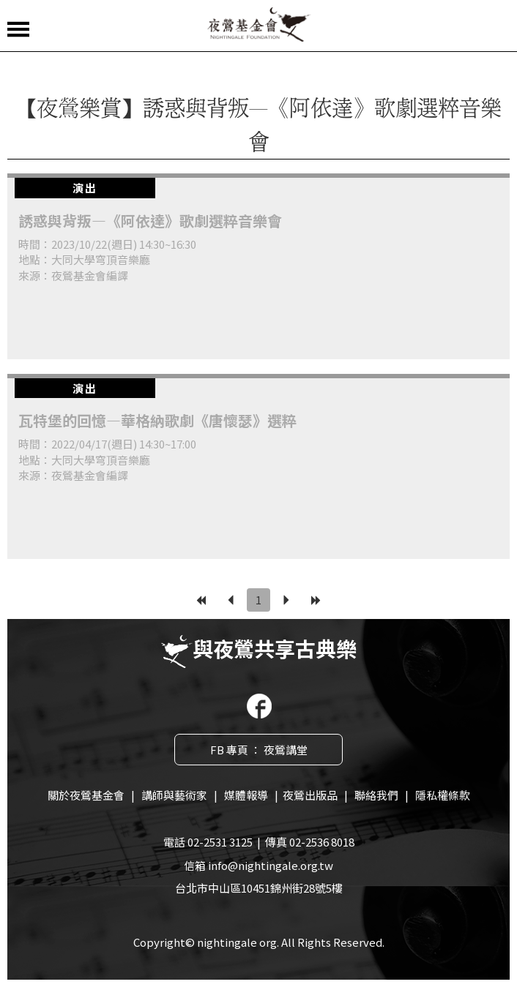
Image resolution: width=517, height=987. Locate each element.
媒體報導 (246, 795)
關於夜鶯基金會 (86, 795)
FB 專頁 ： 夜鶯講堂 (259, 749)
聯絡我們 (376, 795)
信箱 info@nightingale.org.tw (258, 865)
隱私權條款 (442, 795)
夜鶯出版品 (310, 795)
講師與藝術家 (174, 795)
